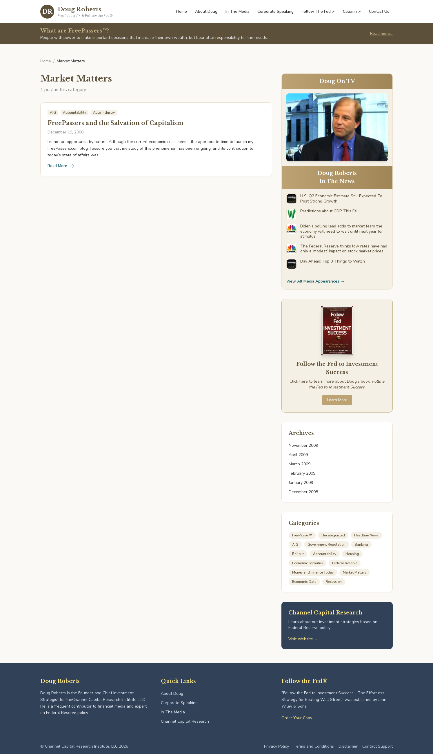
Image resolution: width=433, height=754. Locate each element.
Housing (352, 554)
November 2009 (303, 445)
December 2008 (303, 492)
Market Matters (354, 572)
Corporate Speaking (275, 11)
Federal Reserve (344, 563)
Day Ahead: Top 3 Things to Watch (332, 261)
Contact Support (377, 746)
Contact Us (379, 11)
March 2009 (299, 464)
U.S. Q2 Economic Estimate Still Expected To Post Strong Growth (341, 199)
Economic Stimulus (307, 563)
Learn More (337, 400)
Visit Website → (303, 639)
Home (181, 11)
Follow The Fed (318, 11)
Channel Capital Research (185, 721)
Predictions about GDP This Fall (329, 211)
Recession (334, 581)
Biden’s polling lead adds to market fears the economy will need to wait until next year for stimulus (341, 231)
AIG (295, 544)
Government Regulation (326, 544)
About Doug (206, 11)
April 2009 (298, 455)
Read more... (381, 33)
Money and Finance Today (313, 572)
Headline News (366, 535)
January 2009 (301, 482)
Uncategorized (333, 535)
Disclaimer (348, 746)
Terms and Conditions (314, 746)
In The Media (237, 11)
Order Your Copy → (299, 718)
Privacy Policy (276, 746)
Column (352, 11)
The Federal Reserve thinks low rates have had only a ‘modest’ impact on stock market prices (343, 249)
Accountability (324, 554)
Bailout (298, 554)
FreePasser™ (302, 535)
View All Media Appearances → (315, 281)
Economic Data (304, 581)
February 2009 (302, 473)
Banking (361, 544)
